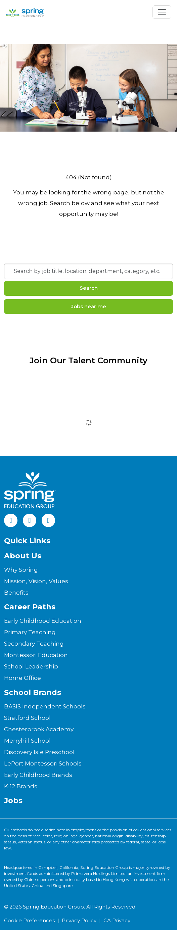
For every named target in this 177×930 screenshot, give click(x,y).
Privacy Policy (79, 921)
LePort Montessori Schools (43, 763)
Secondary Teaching (34, 643)
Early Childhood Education (42, 620)
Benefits (16, 592)
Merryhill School (27, 740)
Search (89, 288)
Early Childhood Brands (38, 775)
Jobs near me (88, 306)
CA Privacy (116, 921)
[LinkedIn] (29, 520)
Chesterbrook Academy (39, 729)
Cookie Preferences (29, 921)
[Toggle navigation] (161, 12)
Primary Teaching (30, 632)
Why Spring (21, 569)
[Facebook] (10, 520)
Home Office (22, 678)
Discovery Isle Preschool (39, 752)
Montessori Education (36, 655)
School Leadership (31, 666)
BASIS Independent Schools (45, 706)
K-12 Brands (20, 786)
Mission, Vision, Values (36, 581)
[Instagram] (48, 520)
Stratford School (27, 717)
